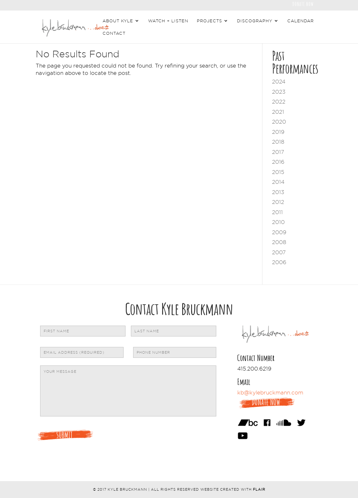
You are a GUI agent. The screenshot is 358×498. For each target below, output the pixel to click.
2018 (278, 142)
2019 (278, 132)
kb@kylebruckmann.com (270, 392)
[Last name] (173, 331)
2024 (278, 81)
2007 (279, 252)
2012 (278, 202)
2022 (278, 102)
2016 (278, 162)
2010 (278, 222)
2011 (277, 212)
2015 (278, 172)
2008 (279, 242)
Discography (254, 20)
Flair (259, 489)
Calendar (300, 20)
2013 (278, 192)
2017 (278, 152)
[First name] (82, 331)
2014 (278, 182)
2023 (278, 92)
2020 (279, 122)
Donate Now (303, 3)
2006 (279, 262)
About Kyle (118, 20)
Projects (209, 20)
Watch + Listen (168, 20)
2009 (279, 232)
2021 (278, 112)
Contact (114, 33)
